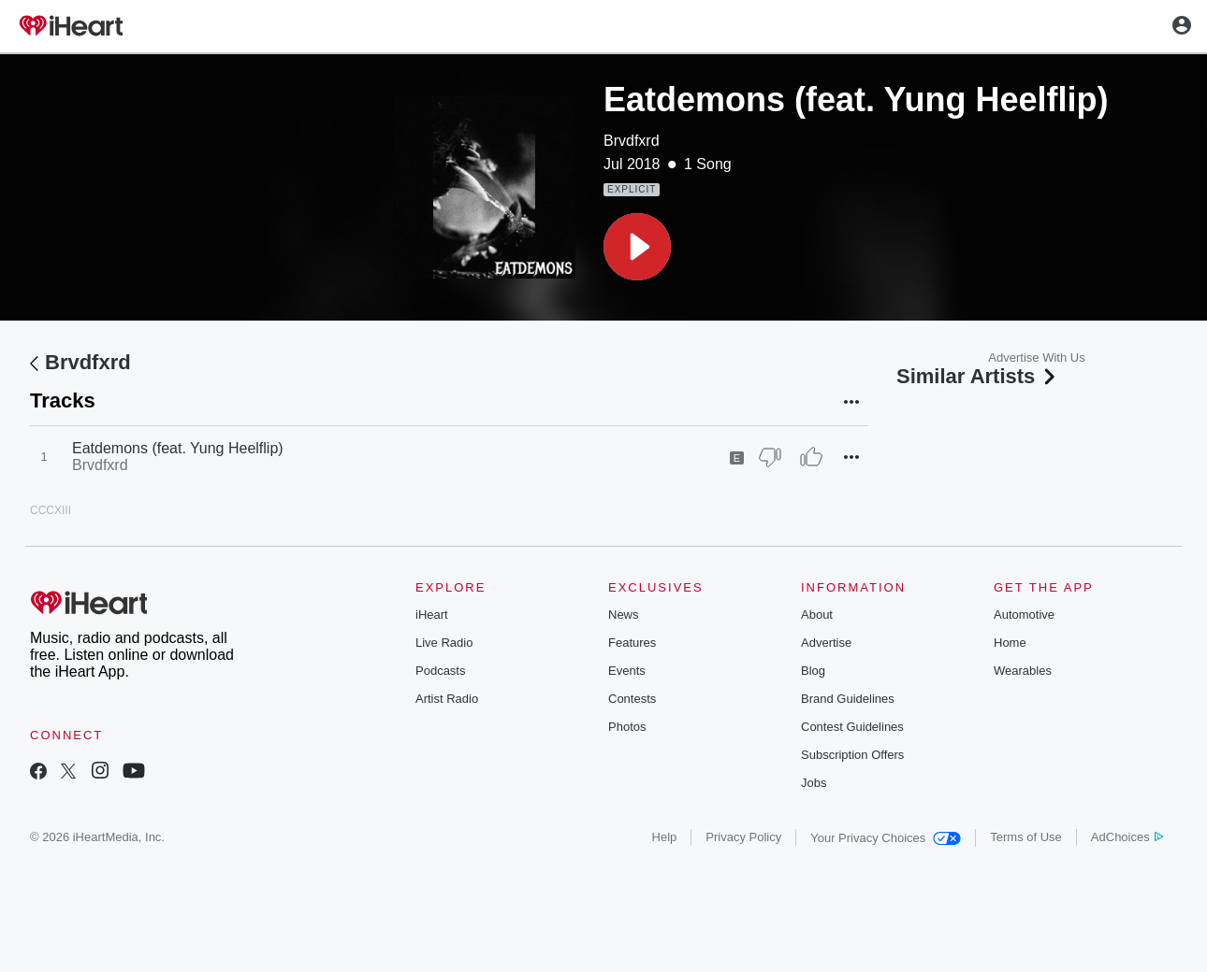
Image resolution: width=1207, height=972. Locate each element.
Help (664, 837)
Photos (627, 727)
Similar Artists (977, 376)
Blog (813, 671)
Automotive (1024, 615)
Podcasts (440, 671)
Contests (632, 699)
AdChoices (1127, 837)
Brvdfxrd (632, 141)
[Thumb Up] (811, 457)
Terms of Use (1026, 837)
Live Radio (444, 643)
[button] (637, 246)
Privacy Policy (743, 837)
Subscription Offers (852, 755)
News (623, 615)
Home (1010, 643)
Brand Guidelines (847, 699)
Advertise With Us (1036, 357)
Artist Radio (446, 699)
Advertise (826, 643)
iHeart (431, 615)
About (817, 615)
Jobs (813, 783)
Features (632, 643)
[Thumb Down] (770, 457)
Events (627, 671)
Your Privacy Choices (885, 838)
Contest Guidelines (852, 727)
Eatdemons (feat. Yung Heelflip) (178, 448)
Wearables (1023, 671)
